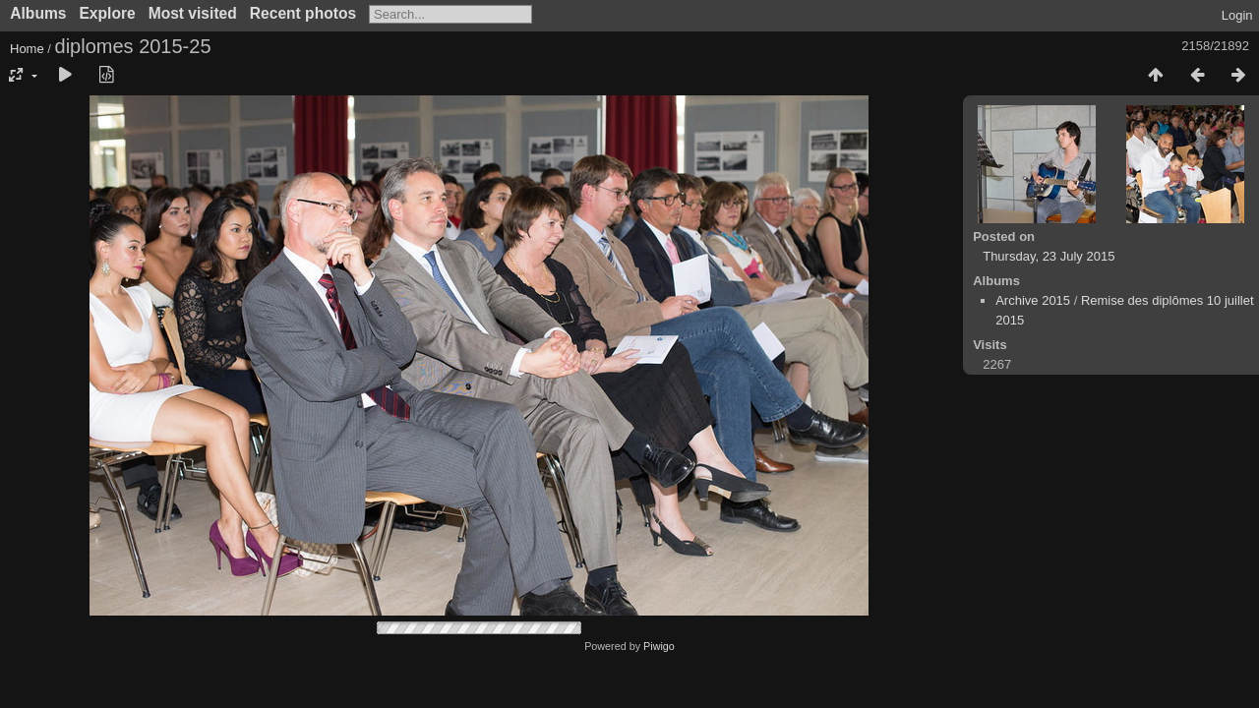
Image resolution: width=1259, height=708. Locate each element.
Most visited (193, 13)
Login (1237, 15)
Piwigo (659, 646)
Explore (107, 13)
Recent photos (303, 13)
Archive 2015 (1032, 300)
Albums (38, 13)
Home (27, 48)
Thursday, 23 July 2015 (1048, 256)
